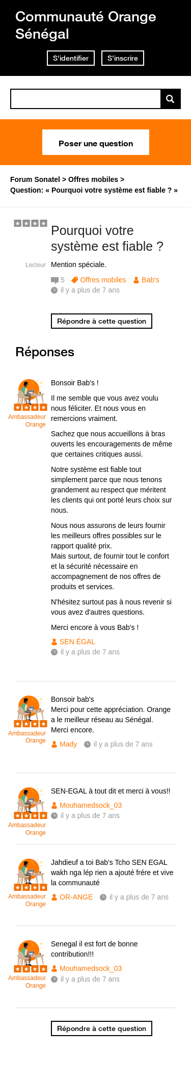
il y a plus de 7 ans (90, 652)
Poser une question (96, 142)
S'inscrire (122, 58)
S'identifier (71, 58)
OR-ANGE (76, 897)
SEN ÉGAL (77, 642)
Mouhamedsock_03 (91, 805)
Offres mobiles (103, 280)
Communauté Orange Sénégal (85, 24)
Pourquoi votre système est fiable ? (107, 238)
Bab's (150, 280)
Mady (68, 744)
